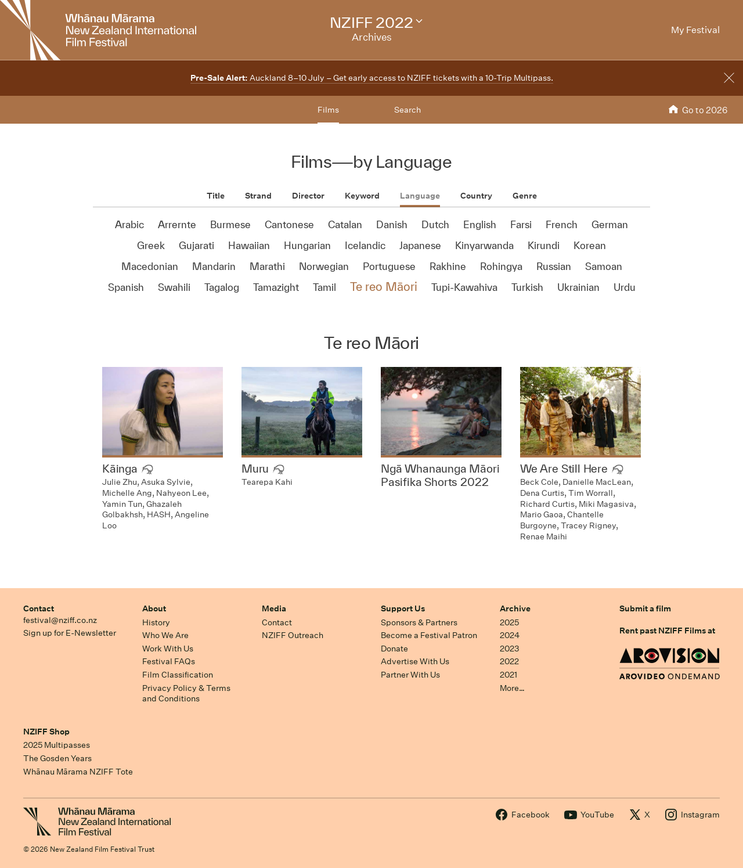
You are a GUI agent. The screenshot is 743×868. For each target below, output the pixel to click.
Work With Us (167, 648)
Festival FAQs (168, 661)
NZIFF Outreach (292, 635)
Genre (525, 195)
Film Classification (177, 674)
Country (476, 195)
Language (420, 195)
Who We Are (165, 635)
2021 (508, 674)
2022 (509, 661)
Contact (38, 608)
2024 (510, 635)
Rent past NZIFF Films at (667, 630)
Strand (258, 195)
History (156, 622)
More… (512, 688)
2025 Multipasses (56, 745)
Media (274, 608)
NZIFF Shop (46, 731)
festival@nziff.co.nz (60, 620)
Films (328, 110)
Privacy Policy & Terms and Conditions (186, 693)
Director (308, 195)
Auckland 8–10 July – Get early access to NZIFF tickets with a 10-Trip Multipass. (371, 78)
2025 (509, 622)
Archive (515, 608)
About (154, 608)
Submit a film (645, 608)
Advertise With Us (415, 661)
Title (216, 195)
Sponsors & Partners (419, 622)
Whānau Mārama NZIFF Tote (78, 771)
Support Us (403, 608)
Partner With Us (410, 674)
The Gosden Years (57, 758)
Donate (394, 648)
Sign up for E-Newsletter (69, 633)
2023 (510, 648)
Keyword (362, 195)
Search (407, 110)
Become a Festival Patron (429, 635)
